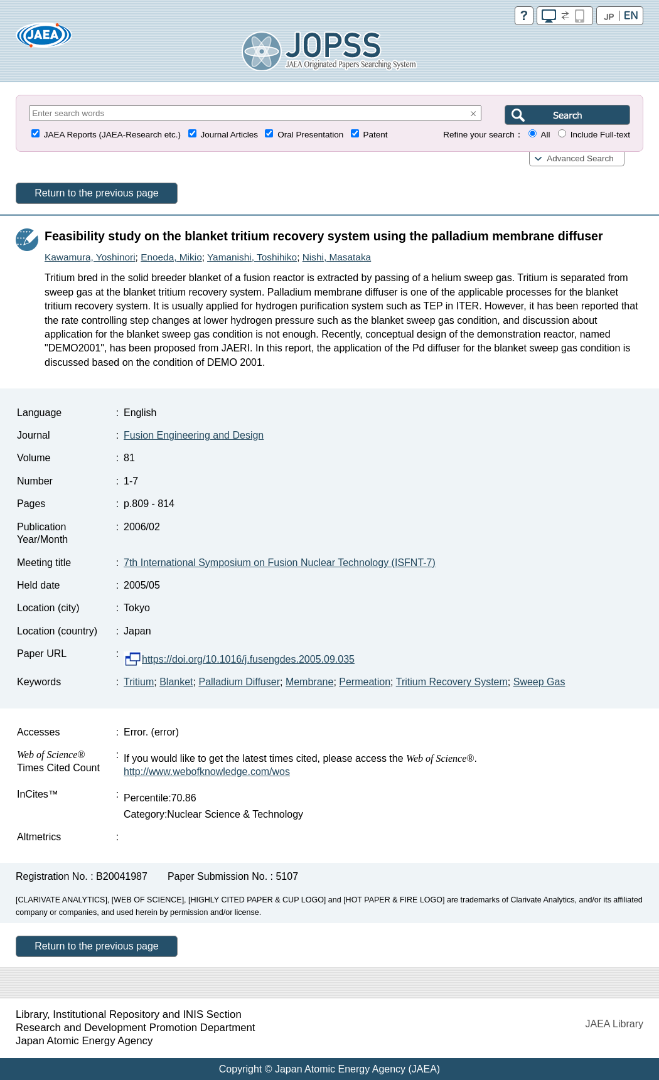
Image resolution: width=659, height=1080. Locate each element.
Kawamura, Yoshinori (90, 257)
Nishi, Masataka (337, 257)
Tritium (139, 681)
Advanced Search (580, 158)
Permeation (364, 681)
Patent (375, 134)
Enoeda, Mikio (171, 257)
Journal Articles (229, 134)
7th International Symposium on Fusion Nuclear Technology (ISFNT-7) (280, 562)
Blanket (176, 681)
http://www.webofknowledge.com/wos (207, 771)
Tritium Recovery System (452, 681)
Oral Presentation (310, 134)
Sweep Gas (539, 681)
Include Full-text (600, 134)
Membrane (309, 681)
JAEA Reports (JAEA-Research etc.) (112, 134)
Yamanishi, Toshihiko (252, 257)
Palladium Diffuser (239, 681)
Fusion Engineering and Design (194, 435)
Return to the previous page (96, 193)
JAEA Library (614, 1024)
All (545, 134)
